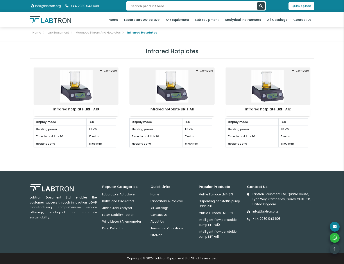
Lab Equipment (207, 20)
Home (113, 20)
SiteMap (156, 235)
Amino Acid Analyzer (117, 208)
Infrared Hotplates (142, 32)
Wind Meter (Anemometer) (122, 222)
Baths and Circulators (118, 201)
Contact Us (302, 20)
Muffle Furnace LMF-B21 (216, 213)
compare (108, 71)
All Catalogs (277, 20)
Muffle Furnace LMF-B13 (216, 194)
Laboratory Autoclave (141, 20)
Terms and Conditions (166, 228)
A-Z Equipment (177, 20)
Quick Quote (301, 6)
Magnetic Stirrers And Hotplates (98, 32)
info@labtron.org (46, 6)
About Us (157, 222)
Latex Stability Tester (118, 215)
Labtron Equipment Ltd (172, 258)
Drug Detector (113, 228)
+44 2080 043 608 (267, 219)
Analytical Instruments (243, 20)
